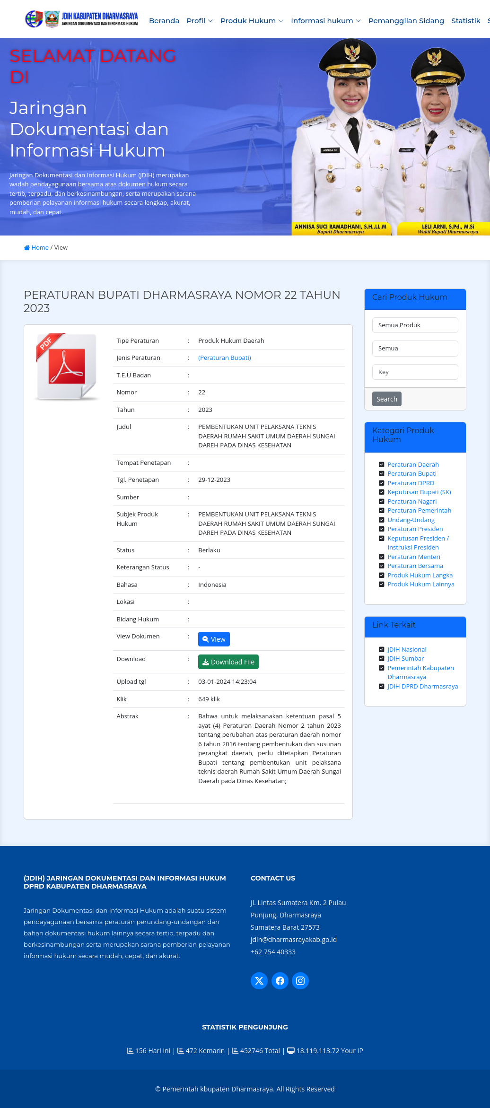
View (213, 639)
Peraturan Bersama (416, 565)
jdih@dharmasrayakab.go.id (294, 939)
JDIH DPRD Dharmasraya (423, 686)
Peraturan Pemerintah (420, 510)
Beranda (164, 20)
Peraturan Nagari (412, 501)
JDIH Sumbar (406, 658)
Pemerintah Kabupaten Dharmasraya (421, 672)
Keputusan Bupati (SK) (419, 492)
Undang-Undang (411, 519)
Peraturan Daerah (413, 464)
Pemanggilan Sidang (406, 20)
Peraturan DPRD (411, 483)
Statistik (466, 20)
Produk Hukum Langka (420, 575)
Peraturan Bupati (412, 473)
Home (36, 247)
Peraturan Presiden (415, 528)
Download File (228, 661)
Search (386, 398)
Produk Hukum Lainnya (421, 584)
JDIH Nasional (407, 649)
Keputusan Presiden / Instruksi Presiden (418, 543)
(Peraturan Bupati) (224, 357)
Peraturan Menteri (414, 556)
